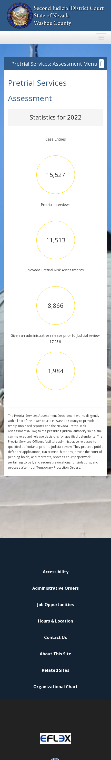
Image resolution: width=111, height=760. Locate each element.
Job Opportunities (55, 604)
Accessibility (55, 572)
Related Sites (55, 670)
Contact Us (55, 637)
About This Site (55, 654)
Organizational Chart (55, 686)
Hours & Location (55, 621)
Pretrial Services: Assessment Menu (57, 63)
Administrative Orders (55, 588)
